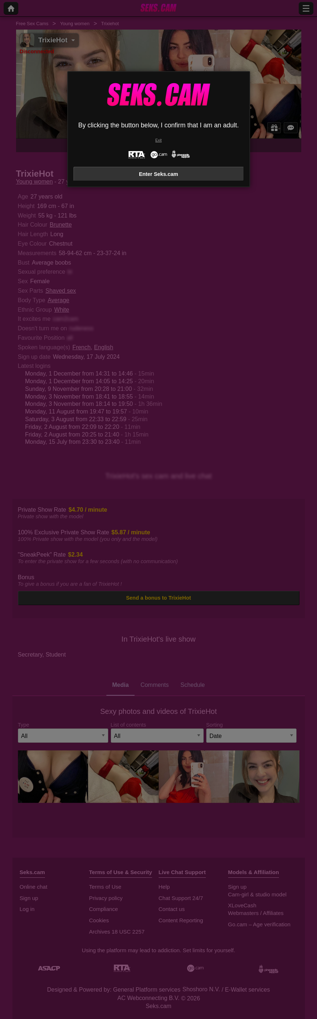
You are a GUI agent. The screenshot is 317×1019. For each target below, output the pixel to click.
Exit (158, 140)
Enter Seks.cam (158, 174)
